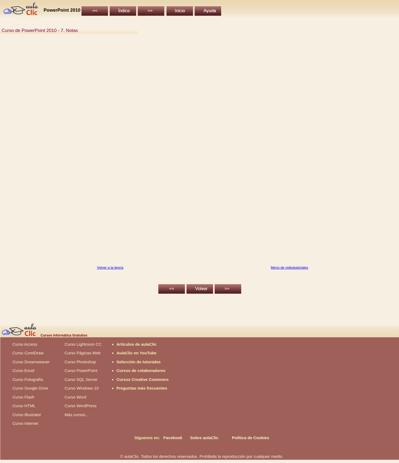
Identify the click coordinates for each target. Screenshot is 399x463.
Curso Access (24, 344)
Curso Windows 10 (82, 388)
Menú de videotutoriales (289, 268)
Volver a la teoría (110, 268)
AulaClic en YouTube (136, 353)
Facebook (172, 437)
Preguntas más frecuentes (141, 388)
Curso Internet (25, 423)
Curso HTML (23, 405)
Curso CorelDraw (28, 353)
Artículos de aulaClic (136, 344)
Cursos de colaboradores (140, 370)
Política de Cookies (250, 437)
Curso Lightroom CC (83, 344)
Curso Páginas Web (83, 353)
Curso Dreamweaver (31, 362)
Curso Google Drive (30, 388)
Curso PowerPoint (81, 370)
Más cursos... (77, 414)
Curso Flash (23, 397)
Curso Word (75, 397)
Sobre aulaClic (204, 437)
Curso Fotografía (27, 379)
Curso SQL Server (81, 379)
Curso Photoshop (80, 362)
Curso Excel (23, 370)
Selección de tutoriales (138, 362)
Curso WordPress (81, 405)
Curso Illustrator (26, 414)
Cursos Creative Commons (142, 379)
